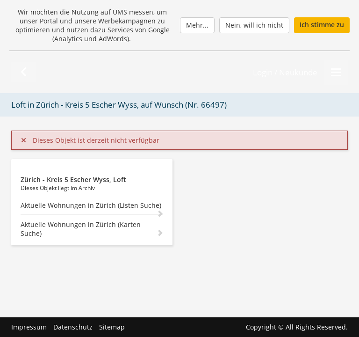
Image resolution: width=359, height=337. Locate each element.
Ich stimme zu (322, 24)
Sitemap (112, 326)
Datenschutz (73, 326)
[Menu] (336, 72)
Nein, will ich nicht (254, 25)
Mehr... (197, 25)
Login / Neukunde (285, 72)
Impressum (29, 326)
